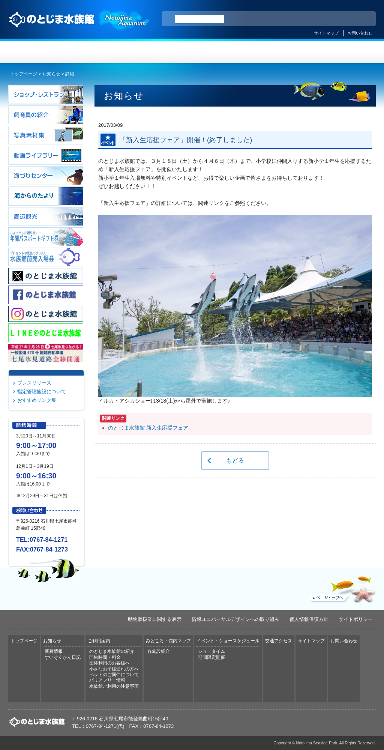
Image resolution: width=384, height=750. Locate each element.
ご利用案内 (161, 52)
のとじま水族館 (79, 27)
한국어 (361, 19)
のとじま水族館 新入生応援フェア (148, 428)
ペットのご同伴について (114, 674)
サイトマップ (326, 33)
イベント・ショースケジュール (283, 52)
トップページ (39, 52)
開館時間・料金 (105, 657)
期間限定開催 (211, 657)
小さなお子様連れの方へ (114, 669)
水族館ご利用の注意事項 (114, 686)
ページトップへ (342, 588)
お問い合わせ (360, 33)
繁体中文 (344, 19)
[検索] (199, 19)
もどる (235, 460)
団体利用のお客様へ (109, 663)
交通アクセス (345, 52)
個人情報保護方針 (309, 619)
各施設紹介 (158, 651)
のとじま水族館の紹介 (111, 651)
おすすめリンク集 (36, 400)
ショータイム (211, 651)
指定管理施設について (41, 391)
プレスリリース (34, 383)
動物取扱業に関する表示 (155, 619)
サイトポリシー (356, 619)
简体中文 (324, 19)
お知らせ (100, 52)
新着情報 (54, 651)
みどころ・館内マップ (222, 52)
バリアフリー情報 (107, 680)
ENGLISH (304, 19)
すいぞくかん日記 (63, 657)
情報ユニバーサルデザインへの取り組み (235, 619)
